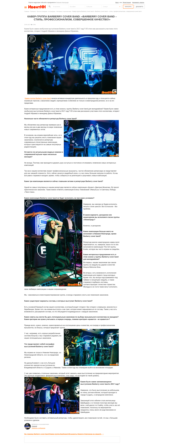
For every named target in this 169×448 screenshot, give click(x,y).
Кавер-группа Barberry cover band (38, 98)
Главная (26, 11)
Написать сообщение (38, 428)
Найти (49, 6)
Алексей (34, 426)
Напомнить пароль (138, 2)
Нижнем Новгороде (62, 2)
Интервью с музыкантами (63, 11)
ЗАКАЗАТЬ (128, 6)
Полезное (33, 11)
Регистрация (127, 2)
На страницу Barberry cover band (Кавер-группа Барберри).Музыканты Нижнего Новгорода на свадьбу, (64, 434)
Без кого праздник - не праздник (46, 11)
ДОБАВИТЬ (139, 6)
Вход (117, 2)
